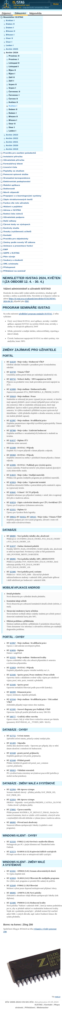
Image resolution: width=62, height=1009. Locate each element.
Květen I (10, 20)
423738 (13, 372)
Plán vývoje (9, 257)
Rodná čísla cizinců (13, 214)
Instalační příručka (12, 157)
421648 (13, 753)
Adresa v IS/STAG (12, 210)
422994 (13, 789)
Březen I (10, 35)
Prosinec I (14, 59)
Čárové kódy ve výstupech (16, 224)
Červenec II (14, 92)
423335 (13, 657)
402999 (13, 692)
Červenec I (14, 95)
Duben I (10, 28)
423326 (13, 841)
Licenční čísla (10, 167)
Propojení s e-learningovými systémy (22, 196)
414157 (13, 440)
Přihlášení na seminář (14, 271)
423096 (13, 465)
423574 (13, 851)
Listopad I (14, 66)
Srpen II (13, 84)
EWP (5, 249)
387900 (13, 430)
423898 (13, 389)
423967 (13, 643)
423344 (13, 699)
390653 (13, 517)
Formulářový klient (13, 164)
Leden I (10, 45)
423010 (13, 878)
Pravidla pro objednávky (15, 239)
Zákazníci (20, 13)
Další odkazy (9, 221)
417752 (13, 736)
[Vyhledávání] (40, 4)
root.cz (57, 997)
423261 (13, 871)
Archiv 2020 (12, 145)
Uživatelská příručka (13, 160)
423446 (13, 675)
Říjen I (12, 74)
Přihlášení (30, 1008)
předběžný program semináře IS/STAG (35, 314)
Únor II (9, 38)
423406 (13, 572)
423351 (13, 509)
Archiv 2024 (12, 53)
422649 (13, 885)
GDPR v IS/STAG (11, 253)
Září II (12, 77)
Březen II (10, 31)
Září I (11, 81)
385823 (13, 770)
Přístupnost (9, 267)
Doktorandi (9, 189)
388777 (13, 716)
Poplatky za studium (13, 171)
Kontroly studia (11, 228)
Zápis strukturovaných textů (18, 199)
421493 (13, 743)
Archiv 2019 (12, 149)
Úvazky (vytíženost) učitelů (17, 232)
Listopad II (14, 63)
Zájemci (6, 13)
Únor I (9, 42)
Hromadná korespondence (16, 178)
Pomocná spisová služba (15, 174)
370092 (13, 809)
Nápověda (35, 13)
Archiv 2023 (12, 135)
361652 (23, 517)
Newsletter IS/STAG (13, 17)
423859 (13, 667)
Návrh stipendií (11, 192)
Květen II (13, 102)
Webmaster (42, 1008)
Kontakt (7, 235)
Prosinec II (14, 56)
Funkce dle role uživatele (16, 203)
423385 (13, 709)
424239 (13, 362)
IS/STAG (38, 1005)
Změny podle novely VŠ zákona (19, 242)
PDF (27, 301)
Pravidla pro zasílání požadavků (19, 153)
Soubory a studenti (13, 260)
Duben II (10, 24)
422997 (13, 420)
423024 (13, 482)
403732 (13, 379)
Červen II (13, 99)
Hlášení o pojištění (12, 207)
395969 (13, 455)
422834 (13, 799)
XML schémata (10, 264)
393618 (13, 396)
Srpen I (12, 88)
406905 (13, 536)
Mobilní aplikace (11, 185)
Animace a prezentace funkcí (18, 246)
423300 (13, 448)
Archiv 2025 (12, 49)
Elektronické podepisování (16, 181)
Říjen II (12, 70)
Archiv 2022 (12, 138)
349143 (33, 517)
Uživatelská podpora (13, 217)
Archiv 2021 (12, 142)
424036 (13, 650)
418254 (13, 502)
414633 (13, 475)
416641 (13, 492)
